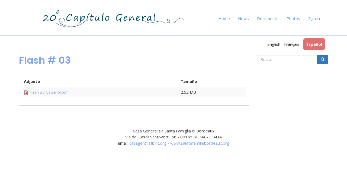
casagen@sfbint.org (147, 143)
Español (314, 44)
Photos (293, 18)
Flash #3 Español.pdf (48, 92)
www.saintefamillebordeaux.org (199, 143)
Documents (267, 18)
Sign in (314, 18)
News (243, 18)
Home (224, 18)
